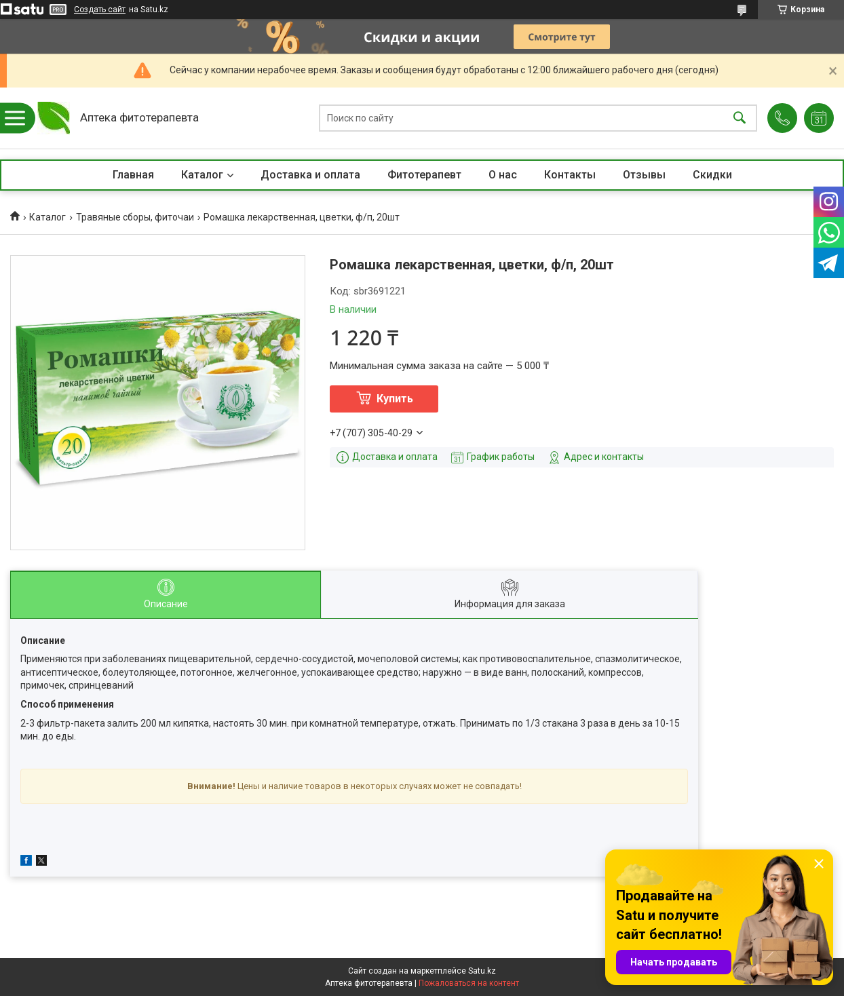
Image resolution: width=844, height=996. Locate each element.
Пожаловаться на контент (469, 983)
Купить (395, 398)
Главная (133, 174)
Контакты (570, 174)
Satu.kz (482, 971)
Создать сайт (100, 9)
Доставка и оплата (310, 174)
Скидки (712, 174)
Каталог (202, 174)
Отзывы (644, 174)
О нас (502, 174)
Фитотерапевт (424, 174)
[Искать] (739, 118)
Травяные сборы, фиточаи (135, 217)
